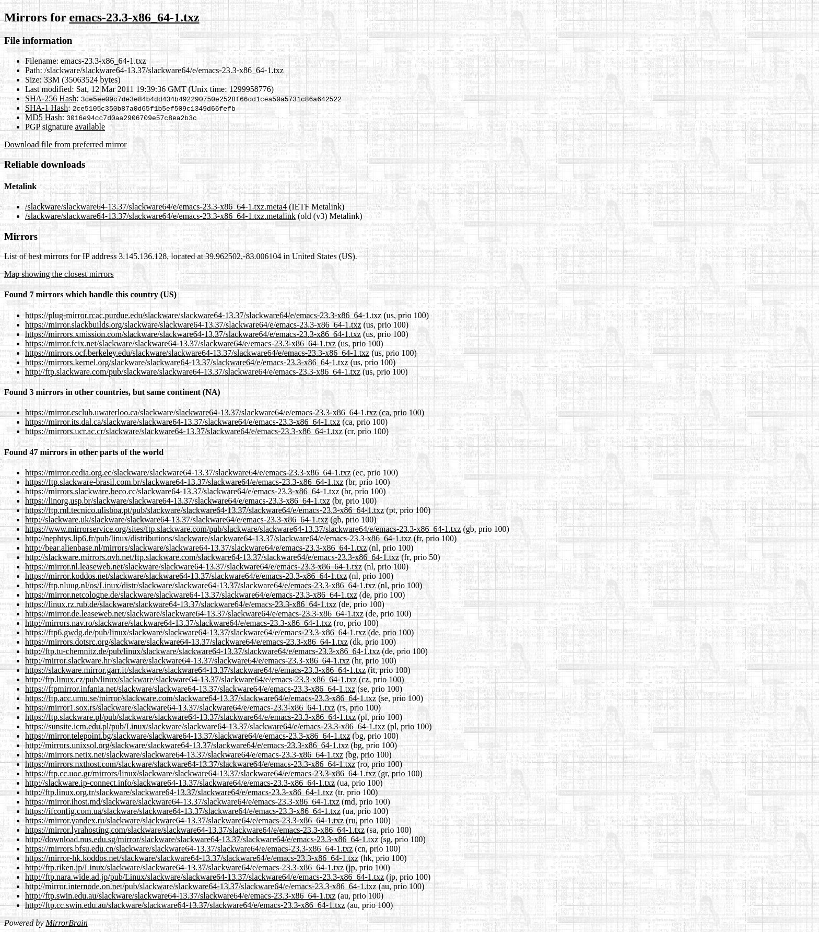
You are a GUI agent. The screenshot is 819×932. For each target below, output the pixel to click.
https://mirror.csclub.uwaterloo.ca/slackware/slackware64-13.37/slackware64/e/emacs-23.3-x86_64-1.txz (201, 412)
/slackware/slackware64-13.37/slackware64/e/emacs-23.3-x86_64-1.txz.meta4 (156, 206)
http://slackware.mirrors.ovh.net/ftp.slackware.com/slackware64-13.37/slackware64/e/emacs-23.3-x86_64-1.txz (212, 557)
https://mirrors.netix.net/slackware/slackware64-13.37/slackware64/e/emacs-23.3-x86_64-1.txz (184, 754)
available (90, 126)
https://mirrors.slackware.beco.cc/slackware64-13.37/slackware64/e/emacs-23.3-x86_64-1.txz (182, 491)
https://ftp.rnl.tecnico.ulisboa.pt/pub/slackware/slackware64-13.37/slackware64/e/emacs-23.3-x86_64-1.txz (204, 510)
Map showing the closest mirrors (59, 274)
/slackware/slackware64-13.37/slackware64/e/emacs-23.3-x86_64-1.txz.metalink (160, 216)
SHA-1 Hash (46, 107)
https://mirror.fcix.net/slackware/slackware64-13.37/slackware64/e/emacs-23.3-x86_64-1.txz (180, 343)
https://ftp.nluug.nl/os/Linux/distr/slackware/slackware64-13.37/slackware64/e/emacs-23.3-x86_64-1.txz (200, 585)
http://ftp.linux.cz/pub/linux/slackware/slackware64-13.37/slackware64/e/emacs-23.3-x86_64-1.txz (191, 679)
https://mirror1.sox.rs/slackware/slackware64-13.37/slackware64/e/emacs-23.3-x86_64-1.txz (180, 707)
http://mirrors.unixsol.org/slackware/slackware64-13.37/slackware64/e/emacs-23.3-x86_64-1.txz (187, 745)
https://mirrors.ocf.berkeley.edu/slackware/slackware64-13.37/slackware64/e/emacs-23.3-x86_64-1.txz (197, 352)
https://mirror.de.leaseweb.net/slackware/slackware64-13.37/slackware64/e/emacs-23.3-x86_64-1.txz (194, 613)
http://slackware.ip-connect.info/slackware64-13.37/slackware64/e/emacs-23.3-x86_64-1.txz (180, 782)
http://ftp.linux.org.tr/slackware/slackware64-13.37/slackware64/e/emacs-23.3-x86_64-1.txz (179, 792)
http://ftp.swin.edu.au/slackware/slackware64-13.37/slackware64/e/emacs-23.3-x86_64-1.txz (180, 895)
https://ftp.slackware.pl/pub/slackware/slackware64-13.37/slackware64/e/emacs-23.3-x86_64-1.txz (190, 717)
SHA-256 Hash (50, 98)
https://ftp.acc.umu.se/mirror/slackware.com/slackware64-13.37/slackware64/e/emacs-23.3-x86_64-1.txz (200, 698)
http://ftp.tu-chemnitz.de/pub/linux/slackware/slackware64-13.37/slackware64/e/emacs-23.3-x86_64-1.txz (202, 651)
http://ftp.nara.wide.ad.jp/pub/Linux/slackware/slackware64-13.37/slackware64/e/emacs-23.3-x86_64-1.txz (204, 876)
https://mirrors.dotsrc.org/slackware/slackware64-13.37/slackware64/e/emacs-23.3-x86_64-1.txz (186, 641)
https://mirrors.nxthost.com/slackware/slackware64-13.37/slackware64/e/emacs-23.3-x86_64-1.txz (190, 764)
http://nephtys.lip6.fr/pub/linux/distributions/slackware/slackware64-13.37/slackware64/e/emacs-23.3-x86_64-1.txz (218, 538)
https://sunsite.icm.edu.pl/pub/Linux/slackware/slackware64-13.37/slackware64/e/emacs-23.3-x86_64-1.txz (205, 726)
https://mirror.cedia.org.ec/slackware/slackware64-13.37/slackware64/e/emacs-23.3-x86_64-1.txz (187, 472)
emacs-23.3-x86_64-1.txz (134, 17)
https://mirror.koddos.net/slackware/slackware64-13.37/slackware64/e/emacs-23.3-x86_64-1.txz (186, 576)
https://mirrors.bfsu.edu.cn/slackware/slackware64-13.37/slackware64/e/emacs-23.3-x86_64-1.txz (189, 848)
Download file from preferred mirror (65, 144)
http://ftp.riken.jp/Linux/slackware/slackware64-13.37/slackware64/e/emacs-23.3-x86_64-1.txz (184, 867)
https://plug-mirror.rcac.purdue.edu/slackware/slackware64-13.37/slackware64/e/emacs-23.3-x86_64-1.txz (203, 315)
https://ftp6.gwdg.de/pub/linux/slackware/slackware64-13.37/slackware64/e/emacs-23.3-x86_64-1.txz (195, 632)
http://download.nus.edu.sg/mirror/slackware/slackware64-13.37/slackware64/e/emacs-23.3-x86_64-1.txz (201, 839)
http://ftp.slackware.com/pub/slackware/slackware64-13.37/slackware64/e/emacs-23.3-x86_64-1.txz (192, 371)
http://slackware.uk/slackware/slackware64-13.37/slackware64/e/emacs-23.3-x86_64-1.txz (176, 519)
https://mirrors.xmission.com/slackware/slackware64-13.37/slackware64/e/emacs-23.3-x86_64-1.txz (193, 334)
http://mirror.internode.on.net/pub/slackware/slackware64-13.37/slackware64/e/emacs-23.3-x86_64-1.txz (201, 886)
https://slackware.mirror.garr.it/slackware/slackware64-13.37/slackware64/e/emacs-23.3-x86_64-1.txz (195, 670)
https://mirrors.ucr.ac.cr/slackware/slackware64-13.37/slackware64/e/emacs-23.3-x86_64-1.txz (184, 431)
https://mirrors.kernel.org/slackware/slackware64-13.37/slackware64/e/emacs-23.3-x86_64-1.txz (186, 362)
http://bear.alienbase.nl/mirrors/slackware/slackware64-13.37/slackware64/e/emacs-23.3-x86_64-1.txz (196, 547)
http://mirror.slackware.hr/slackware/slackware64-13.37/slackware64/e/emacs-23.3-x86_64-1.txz (187, 660)
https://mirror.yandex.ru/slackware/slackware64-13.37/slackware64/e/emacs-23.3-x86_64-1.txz (184, 820)
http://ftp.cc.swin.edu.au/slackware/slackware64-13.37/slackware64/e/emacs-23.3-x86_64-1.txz (185, 905)
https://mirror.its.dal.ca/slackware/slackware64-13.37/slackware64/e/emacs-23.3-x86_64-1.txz (182, 421)
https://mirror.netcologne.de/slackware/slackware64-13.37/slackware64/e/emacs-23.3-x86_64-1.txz (191, 594)
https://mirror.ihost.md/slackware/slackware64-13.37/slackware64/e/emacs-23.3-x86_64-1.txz (182, 801)
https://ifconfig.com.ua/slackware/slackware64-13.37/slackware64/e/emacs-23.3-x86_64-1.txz (183, 811)
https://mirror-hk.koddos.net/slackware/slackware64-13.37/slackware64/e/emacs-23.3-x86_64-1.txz (191, 858)
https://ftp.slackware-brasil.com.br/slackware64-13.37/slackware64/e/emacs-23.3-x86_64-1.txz (184, 481)
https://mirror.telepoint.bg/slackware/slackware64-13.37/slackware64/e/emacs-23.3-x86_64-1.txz (187, 735)
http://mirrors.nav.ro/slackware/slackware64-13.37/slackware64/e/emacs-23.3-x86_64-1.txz (178, 623)
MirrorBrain (66, 922)
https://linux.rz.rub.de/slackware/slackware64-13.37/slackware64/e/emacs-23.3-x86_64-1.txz (180, 604)
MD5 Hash (43, 117)
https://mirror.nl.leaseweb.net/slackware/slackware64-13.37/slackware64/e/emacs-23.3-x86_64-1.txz (193, 566)
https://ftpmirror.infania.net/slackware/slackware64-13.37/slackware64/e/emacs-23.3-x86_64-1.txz (190, 688)
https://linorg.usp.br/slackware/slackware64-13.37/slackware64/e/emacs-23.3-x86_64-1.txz (177, 500)
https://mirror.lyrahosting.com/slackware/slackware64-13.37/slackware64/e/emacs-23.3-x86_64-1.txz (195, 829)
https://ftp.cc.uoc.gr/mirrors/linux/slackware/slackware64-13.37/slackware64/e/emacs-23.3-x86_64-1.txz (200, 773)
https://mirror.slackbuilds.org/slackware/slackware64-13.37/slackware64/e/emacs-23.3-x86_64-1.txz (193, 324)
